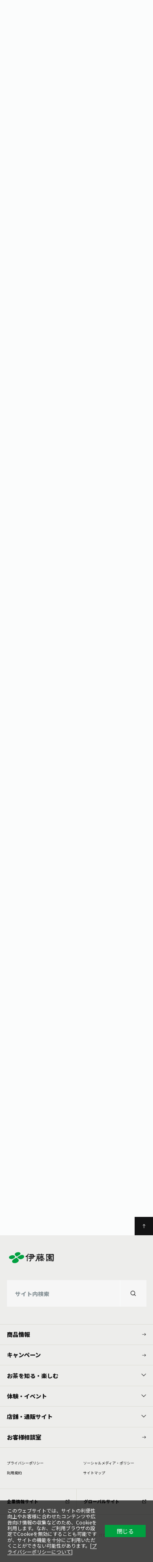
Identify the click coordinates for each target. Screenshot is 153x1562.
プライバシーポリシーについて (52, 1548)
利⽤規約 (14, 1473)
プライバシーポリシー (25, 1463)
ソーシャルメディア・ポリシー (108, 1463)
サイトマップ (94, 1473)
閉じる (125, 1531)
